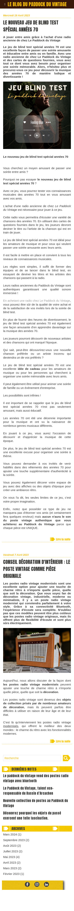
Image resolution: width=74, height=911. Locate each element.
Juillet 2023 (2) (12, 851)
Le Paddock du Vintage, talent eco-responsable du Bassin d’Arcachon (28, 791)
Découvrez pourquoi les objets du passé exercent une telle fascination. (32, 816)
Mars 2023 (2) (12, 868)
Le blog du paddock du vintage (37, 4)
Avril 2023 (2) (12, 862)
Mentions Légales (45, 904)
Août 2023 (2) (12, 845)
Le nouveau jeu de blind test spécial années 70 (30, 26)
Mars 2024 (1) (12, 834)
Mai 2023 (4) (11, 857)
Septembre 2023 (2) (16, 840)
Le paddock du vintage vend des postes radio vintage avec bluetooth (36, 778)
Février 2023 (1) (13, 873)
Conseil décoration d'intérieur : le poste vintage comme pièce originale (36, 568)
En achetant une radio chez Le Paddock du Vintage (36, 300)
